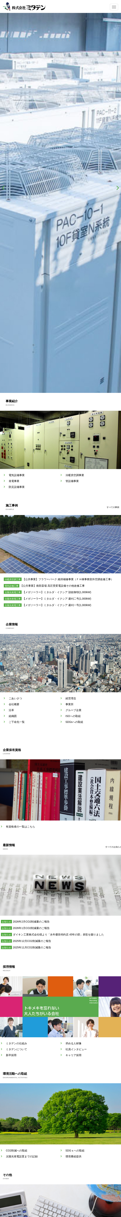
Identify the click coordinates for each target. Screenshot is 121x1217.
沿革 (11, 710)
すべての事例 (113, 507)
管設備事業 (72, 481)
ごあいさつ (15, 698)
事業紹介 (12, 401)
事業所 (69, 704)
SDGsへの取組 (74, 721)
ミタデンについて (16, 1049)
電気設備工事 (11, 586)
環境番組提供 (73, 1156)
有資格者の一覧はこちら (20, 826)
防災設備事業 (17, 486)
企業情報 (12, 624)
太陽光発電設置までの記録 (22, 1156)
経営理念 (71, 698)
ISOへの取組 (73, 716)
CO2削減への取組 (16, 1150)
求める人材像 (73, 1043)
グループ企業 (73, 710)
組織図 (13, 716)
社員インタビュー (76, 1049)
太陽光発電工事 (13, 592)
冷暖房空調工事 (13, 579)
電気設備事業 (17, 475)
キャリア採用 (73, 1055)
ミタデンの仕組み (16, 1043)
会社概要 (14, 704)
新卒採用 (11, 1055)
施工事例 (12, 505)
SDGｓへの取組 (75, 1150)
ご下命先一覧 (17, 721)
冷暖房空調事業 (75, 475)
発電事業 (14, 481)
